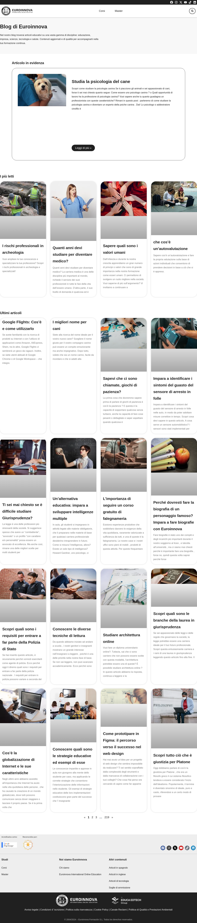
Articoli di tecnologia (119, 887)
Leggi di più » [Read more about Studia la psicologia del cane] (83, 147)
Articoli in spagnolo (118, 873)
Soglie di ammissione (119, 893)
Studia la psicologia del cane (101, 81)
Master (118, 11)
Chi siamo (64, 873)
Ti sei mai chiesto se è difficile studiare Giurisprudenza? (21, 511)
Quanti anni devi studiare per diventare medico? (70, 254)
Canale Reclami (118, 915)
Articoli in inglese (117, 880)
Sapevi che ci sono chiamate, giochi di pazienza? (121, 385)
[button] (191, 11)
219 (106, 822)
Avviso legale (31, 915)
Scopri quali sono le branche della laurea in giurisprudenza (172, 627)
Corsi (99, 11)
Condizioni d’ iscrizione (52, 915)
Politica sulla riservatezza (79, 915)
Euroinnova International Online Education (80, 880)
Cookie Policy (101, 915)
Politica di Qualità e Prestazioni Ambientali (150, 915)
